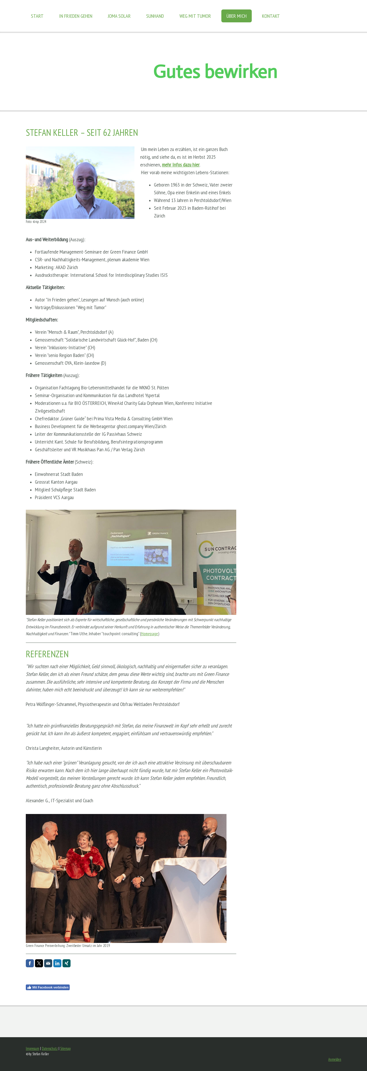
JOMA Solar (119, 16)
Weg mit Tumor (195, 16)
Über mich (237, 16)
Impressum (32, 1048)
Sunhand (155, 16)
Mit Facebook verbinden (48, 987)
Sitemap (65, 1048)
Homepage (149, 633)
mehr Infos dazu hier (181, 164)
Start (37, 16)
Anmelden (334, 1059)
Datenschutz (50, 1048)
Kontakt (271, 16)
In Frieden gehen (75, 16)
